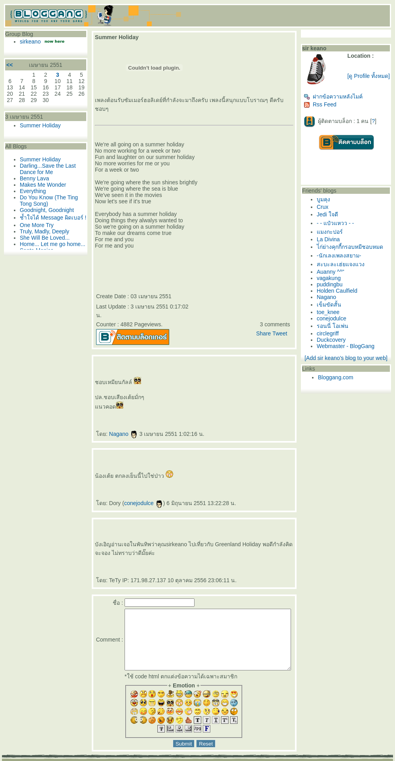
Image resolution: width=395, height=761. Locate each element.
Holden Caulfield (342, 294)
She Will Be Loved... (43, 246)
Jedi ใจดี (332, 217)
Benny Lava (32, 178)
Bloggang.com (341, 380)
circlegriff (333, 336)
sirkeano (28, 41)
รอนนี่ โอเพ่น (337, 329)
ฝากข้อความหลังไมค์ (338, 100)
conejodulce (133, 486)
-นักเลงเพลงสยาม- (344, 259)
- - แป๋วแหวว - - (340, 226)
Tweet (285, 316)
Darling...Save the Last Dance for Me (46, 169)
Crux (328, 210)
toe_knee (333, 315)
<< (7, 65)
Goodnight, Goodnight (45, 210)
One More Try (35, 234)
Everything (31, 191)
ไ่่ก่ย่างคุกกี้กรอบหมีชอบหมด (355, 250)
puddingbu (335, 287)
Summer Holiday (38, 125)
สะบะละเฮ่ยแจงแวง (346, 267)
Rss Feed (325, 107)
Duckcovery (336, 343)
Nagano (113, 416)
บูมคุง (328, 202)
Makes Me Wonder (41, 185)
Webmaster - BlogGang (351, 349)
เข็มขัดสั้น (334, 308)
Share (268, 316)
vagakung (334, 281)
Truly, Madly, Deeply (42, 240)
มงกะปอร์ (335, 235)
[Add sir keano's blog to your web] (349, 361)
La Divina (333, 242)
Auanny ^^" (335, 275)
